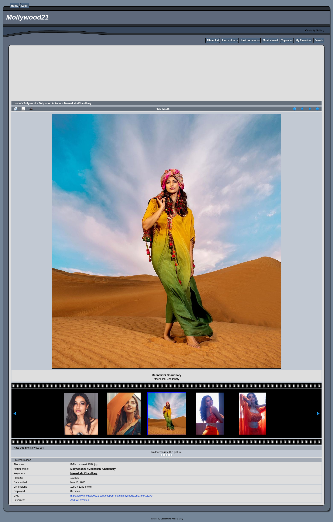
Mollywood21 (78, 468)
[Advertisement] (114, 73)
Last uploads (230, 40)
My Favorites (303, 40)
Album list (212, 40)
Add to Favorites (79, 500)
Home (14, 5)
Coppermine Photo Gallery (172, 519)
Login (24, 5)
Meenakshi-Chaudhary (77, 103)
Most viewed (270, 40)
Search (319, 40)
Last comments (250, 40)
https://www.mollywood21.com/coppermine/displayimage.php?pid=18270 (111, 495)
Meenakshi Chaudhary (83, 473)
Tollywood (30, 103)
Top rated (287, 40)
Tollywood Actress (50, 103)
